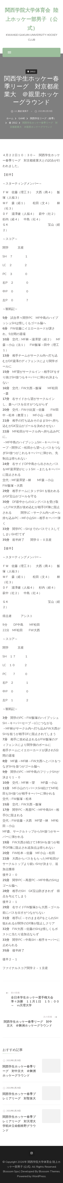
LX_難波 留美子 (21, 111)
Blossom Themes (49, 1171)
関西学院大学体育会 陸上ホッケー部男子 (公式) (31, 19)
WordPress (39, 1176)
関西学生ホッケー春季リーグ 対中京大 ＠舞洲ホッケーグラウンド (19, 1070)
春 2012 (31, 71)
